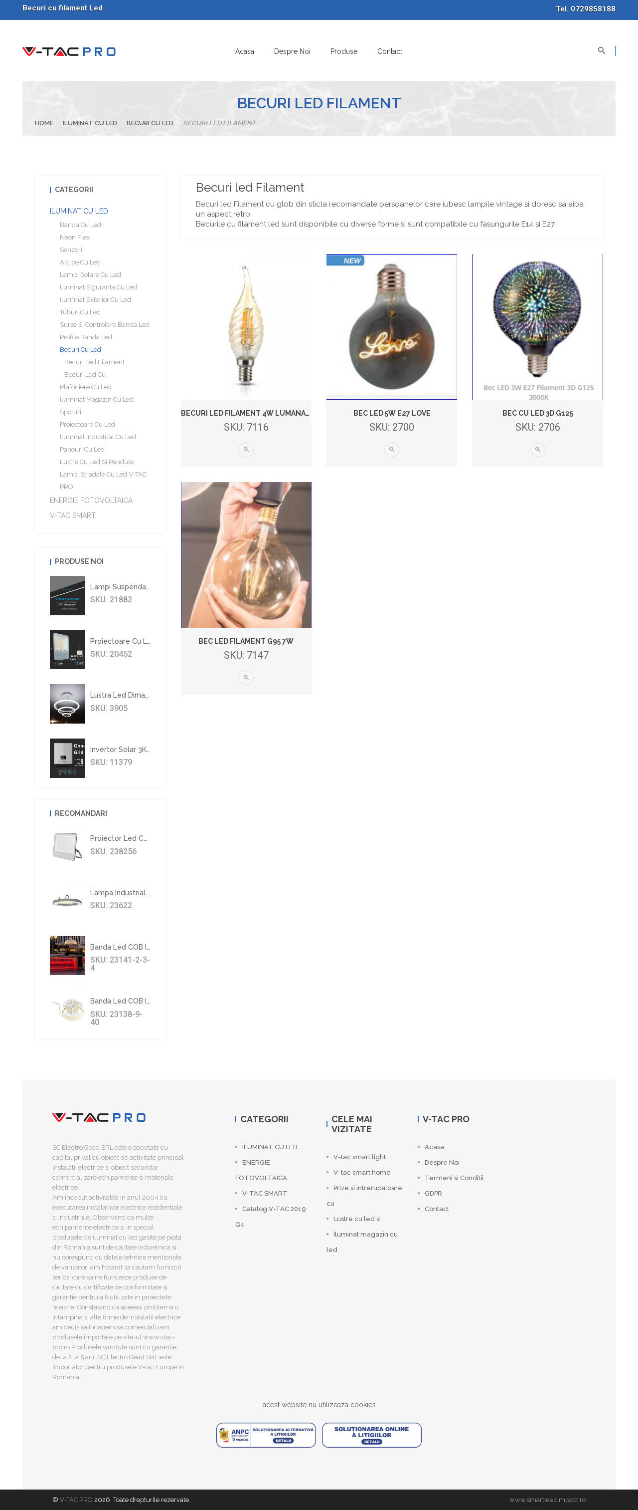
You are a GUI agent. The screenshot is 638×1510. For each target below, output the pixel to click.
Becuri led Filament (230, 204)
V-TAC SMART (73, 515)
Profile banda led (86, 337)
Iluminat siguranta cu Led (98, 287)
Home (44, 123)
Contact (389, 51)
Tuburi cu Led (80, 312)
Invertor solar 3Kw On (126, 750)
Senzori (71, 249)
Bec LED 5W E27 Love (392, 413)
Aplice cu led (80, 262)
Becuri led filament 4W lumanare (248, 413)
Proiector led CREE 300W (134, 838)
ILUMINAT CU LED (90, 123)
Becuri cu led (150, 123)
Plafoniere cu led (86, 387)
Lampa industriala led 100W (138, 893)
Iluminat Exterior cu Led (95, 299)
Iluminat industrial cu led (98, 437)
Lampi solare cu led (90, 274)
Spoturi (70, 412)
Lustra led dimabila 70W (132, 695)
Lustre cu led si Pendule (97, 462)
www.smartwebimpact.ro (547, 1500)
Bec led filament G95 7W (246, 641)
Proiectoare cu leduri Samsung (143, 641)
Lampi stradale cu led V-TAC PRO (103, 481)
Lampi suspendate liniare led (141, 587)
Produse (343, 51)
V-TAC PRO (76, 1500)
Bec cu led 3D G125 (537, 413)
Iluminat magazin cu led (97, 399)
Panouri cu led (82, 449)
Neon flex (75, 237)
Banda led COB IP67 (124, 947)
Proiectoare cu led (87, 424)
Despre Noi (292, 51)
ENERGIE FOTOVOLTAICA (91, 500)
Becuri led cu (83, 374)
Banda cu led (80, 225)
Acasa (244, 51)
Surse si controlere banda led (105, 324)
